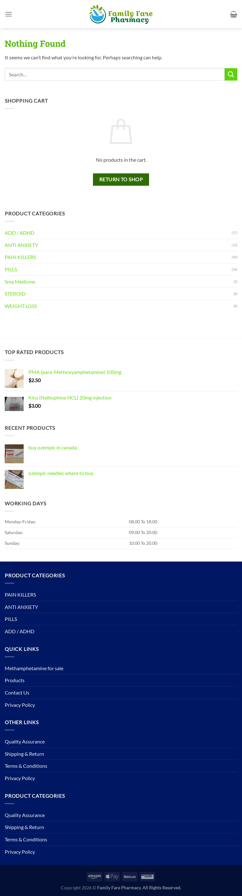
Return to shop (121, 179)
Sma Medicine (20, 282)
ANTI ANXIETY (21, 245)
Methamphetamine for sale (34, 668)
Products (15, 680)
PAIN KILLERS (20, 257)
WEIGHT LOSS (21, 306)
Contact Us (17, 692)
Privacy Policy (20, 705)
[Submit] (231, 74)
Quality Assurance (25, 741)
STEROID (15, 294)
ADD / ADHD (19, 233)
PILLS (11, 269)
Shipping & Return (24, 754)
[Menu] (8, 14)
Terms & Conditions (26, 766)
